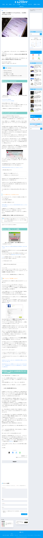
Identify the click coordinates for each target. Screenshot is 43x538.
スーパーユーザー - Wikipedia (6, 99)
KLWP (12, 533)
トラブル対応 (38, 58)
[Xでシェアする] (9, 453)
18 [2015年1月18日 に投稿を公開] (40, 43)
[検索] (41, 34)
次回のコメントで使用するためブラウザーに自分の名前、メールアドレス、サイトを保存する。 (15, 511)
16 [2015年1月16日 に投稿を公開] (37, 43)
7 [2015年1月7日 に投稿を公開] (34, 42)
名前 (3, 499)
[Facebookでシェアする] (13, 453)
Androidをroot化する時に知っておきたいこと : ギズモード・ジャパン (13, 167)
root (23, 457)
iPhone (4, 4)
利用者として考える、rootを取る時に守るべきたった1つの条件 (13, 75)
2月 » (33, 47)
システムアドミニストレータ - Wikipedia (8, 100)
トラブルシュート (24, 4)
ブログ (26, 455)
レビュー (14, 4)
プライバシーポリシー (30, 535)
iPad (7, 4)
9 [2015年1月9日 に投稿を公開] (37, 42)
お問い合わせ (21, 6)
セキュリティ (30, 4)
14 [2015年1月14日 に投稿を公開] (34, 43)
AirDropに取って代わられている (16, 254)
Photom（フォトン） (38, 121)
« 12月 (31, 47)
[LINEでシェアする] (19, 453)
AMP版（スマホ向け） (37, 4)
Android (10, 4)
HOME (21, 532)
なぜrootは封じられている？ (8, 72)
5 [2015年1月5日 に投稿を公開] (31, 42)
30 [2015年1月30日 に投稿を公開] (37, 46)
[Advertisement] (14, 44)
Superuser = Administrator (8, 70)
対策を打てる (11, 441)
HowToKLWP (12, 535)
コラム (26, 457)
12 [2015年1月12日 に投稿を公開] (31, 43)
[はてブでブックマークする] (16, 453)
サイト (3, 507)
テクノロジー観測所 (33, 121)
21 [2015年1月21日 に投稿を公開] (34, 45)
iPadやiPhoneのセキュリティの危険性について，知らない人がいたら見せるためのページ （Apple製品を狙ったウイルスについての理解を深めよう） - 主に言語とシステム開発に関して (14, 365)
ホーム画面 (18, 4)
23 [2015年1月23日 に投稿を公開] (37, 45)
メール (3, 503)
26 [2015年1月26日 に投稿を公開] (31, 46)
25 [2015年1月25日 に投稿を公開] (40, 45)
